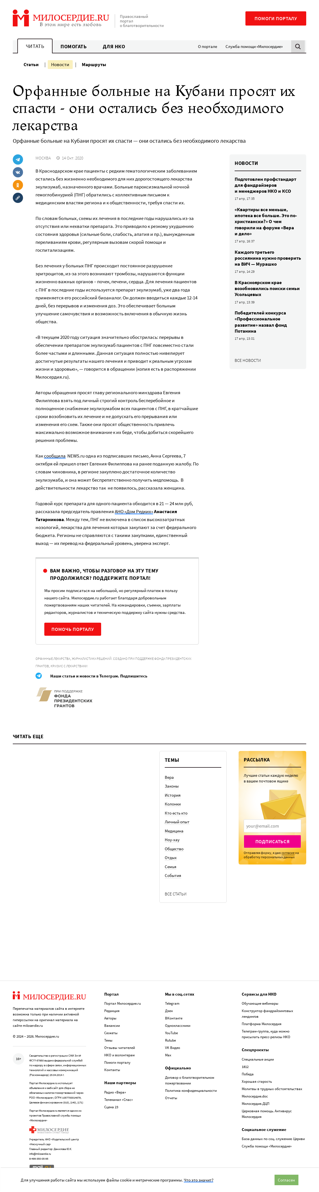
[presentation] (272, 825)
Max (168, 1055)
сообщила (55, 456)
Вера (169, 777)
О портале (207, 46)
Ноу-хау (172, 839)
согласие (288, 853)
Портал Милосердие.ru (122, 1003)
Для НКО (114, 46)
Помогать (74, 46)
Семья (170, 866)
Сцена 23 (111, 1107)
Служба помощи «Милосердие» (254, 46)
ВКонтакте (173, 1018)
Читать (35, 46)
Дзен (169, 1010)
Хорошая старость (257, 1081)
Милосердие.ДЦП (255, 1103)
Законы (172, 786)
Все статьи (176, 894)
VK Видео (172, 1047)
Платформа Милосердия (262, 1023)
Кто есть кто (176, 813)
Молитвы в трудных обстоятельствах (272, 1088)
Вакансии (112, 1025)
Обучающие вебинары (260, 1003)
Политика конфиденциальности (191, 1090)
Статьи (31, 64)
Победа (248, 1074)
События (173, 875)
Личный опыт (177, 821)
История (173, 795)
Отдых (171, 857)
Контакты (112, 1069)
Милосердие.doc (255, 1096)
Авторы (110, 1018)
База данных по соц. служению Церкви (273, 1138)
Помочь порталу (72, 629)
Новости (60, 64)
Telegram (172, 1003)
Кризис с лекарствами (69, 666)
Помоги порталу (276, 18)
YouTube (171, 1033)
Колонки (173, 804)
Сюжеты (111, 1033)
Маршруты (94, 64)
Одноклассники (177, 1025)
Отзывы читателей (119, 1047)
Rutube (170, 1040)
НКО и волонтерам (119, 1055)
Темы (108, 1040)
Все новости (248, 360)
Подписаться (272, 841)
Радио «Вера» (115, 1092)
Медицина (174, 831)
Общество (174, 848)
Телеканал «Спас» (118, 1099)
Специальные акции (258, 1059)
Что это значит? (198, 1180)
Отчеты (171, 1098)
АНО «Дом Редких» (134, 511)
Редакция (112, 1010)
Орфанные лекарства (53, 658)
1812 (245, 1066)
